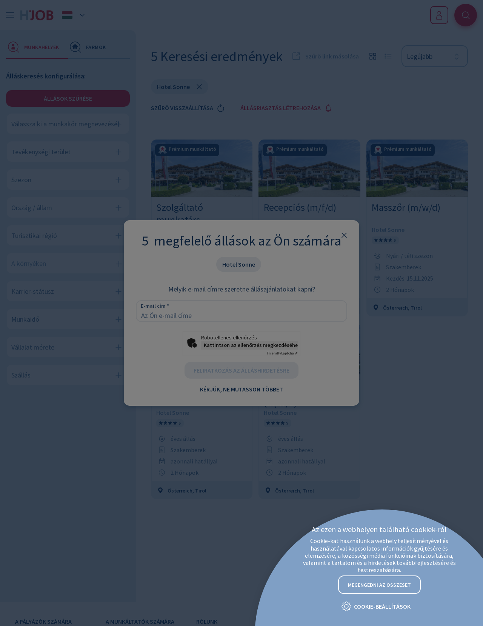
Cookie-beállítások (382, 607)
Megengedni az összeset (379, 585)
